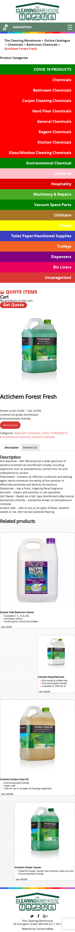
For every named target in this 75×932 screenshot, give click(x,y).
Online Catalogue (57, 40)
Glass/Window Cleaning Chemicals (40, 152)
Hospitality (61, 183)
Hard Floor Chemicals (51, 111)
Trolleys (64, 246)
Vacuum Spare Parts (52, 204)
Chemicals (15, 45)
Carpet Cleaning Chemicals (46, 100)
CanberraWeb (44, 928)
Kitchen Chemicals (54, 142)
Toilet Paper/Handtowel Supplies (41, 235)
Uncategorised (58, 277)
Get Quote (13, 305)
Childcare (62, 215)
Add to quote (10, 425)
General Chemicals (54, 121)
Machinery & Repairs (52, 194)
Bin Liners (62, 267)
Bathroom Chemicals (42, 45)
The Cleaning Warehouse (22, 40)
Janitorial (62, 173)
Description (11, 447)
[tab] (11, 447)
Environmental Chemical (48, 163)
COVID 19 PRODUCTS (52, 69)
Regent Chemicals (55, 131)
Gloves (65, 225)
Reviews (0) (30, 447)
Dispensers (61, 256)
